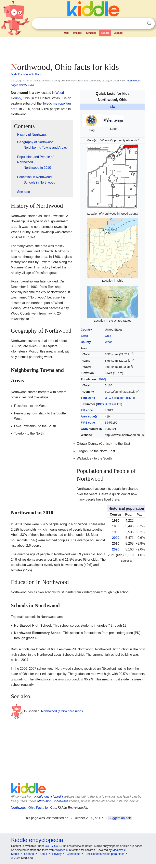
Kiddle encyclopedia (48, 796)
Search (149, 23)
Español (118, 32)
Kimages (91, 32)
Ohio (108, 335)
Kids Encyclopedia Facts (26, 74)
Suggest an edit (119, 818)
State (84, 335)
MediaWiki (119, 850)
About (43, 853)
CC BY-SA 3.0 (53, 846)
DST (100, 404)
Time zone (88, 397)
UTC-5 (109, 397)
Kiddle (15, 853)
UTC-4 (109, 404)
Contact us (73, 853)
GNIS (84, 428)
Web (66, 32)
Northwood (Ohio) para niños (62, 711)
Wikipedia (61, 850)
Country (86, 329)
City (112, 106)
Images (77, 32)
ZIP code (87, 410)
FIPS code (88, 422)
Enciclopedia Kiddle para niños (105, 853)
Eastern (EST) (124, 397)
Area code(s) (90, 416)
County (86, 342)
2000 (115, 538)
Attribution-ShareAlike (52, 801)
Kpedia (105, 32)
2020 (102, 379)
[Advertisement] (78, 49)
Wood (108, 342)
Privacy (57, 853)
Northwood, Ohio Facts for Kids (33, 807)
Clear (140, 23)
